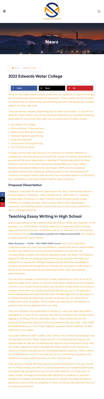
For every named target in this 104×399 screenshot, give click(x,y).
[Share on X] (52, 88)
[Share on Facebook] (24, 88)
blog (55, 35)
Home (49, 35)
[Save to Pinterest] (80, 88)
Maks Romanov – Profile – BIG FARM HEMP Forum (34, 243)
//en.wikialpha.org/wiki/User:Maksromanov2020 (55, 233)
